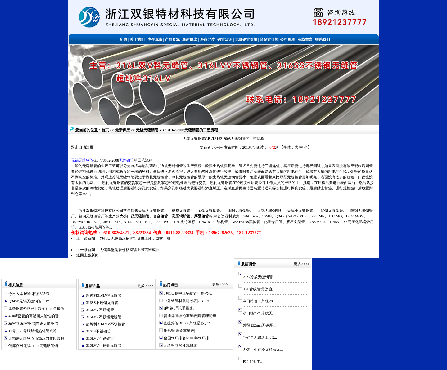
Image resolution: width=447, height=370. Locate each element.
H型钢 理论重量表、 (180, 308)
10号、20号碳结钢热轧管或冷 (32, 331)
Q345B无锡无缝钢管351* (28, 301)
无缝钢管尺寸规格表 (180, 345)
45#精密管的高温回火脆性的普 (33, 316)
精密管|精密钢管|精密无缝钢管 (32, 323)
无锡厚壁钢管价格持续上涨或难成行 (129, 249)
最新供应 (123, 130)
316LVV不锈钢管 (100, 310)
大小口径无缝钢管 (134, 216)
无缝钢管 (126, 160)
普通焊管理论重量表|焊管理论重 (189, 316)
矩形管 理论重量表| (179, 330)
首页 (105, 130)
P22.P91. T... (252, 361)
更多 (141, 285)
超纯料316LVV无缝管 (103, 295)
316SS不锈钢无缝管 (102, 303)
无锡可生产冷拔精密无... (263, 349)
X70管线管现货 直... (259, 289)
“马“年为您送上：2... (260, 337)
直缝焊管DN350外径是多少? (186, 323)
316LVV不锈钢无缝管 (103, 317)
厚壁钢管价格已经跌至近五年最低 (35, 308)
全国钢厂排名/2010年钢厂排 (186, 338)
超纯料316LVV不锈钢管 (105, 324)
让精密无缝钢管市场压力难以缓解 (35, 338)
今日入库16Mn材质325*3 (28, 294)
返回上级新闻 (87, 255)
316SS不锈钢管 (98, 331)
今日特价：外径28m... (260, 301)
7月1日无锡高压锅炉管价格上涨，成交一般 (135, 238)
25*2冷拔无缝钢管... (259, 277)
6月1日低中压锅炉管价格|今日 (188, 293)
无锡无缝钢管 (82, 160)
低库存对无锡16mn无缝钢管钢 (32, 346)
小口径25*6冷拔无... (259, 313)
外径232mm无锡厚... (259, 325)
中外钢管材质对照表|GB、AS (187, 301)
